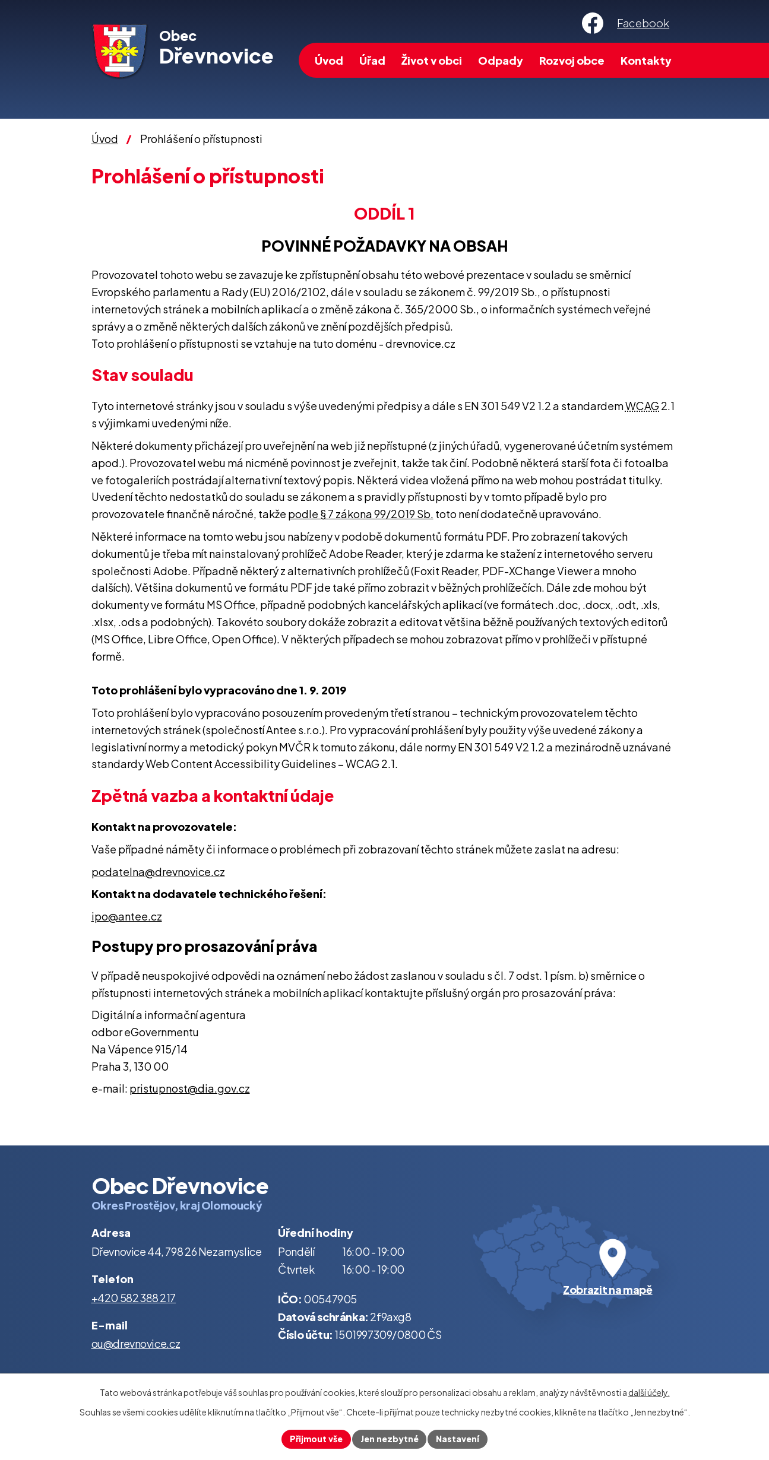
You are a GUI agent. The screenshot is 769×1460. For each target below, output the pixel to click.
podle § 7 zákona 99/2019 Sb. (360, 513)
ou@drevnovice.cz (136, 1343)
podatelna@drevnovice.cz (158, 871)
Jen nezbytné (389, 1438)
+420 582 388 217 (133, 1298)
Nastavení (458, 1438)
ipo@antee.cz (126, 916)
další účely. (649, 1392)
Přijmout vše (316, 1438)
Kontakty (646, 60)
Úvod (329, 60)
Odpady (500, 60)
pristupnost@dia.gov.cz (189, 1088)
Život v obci (431, 60)
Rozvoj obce (572, 60)
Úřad (372, 60)
